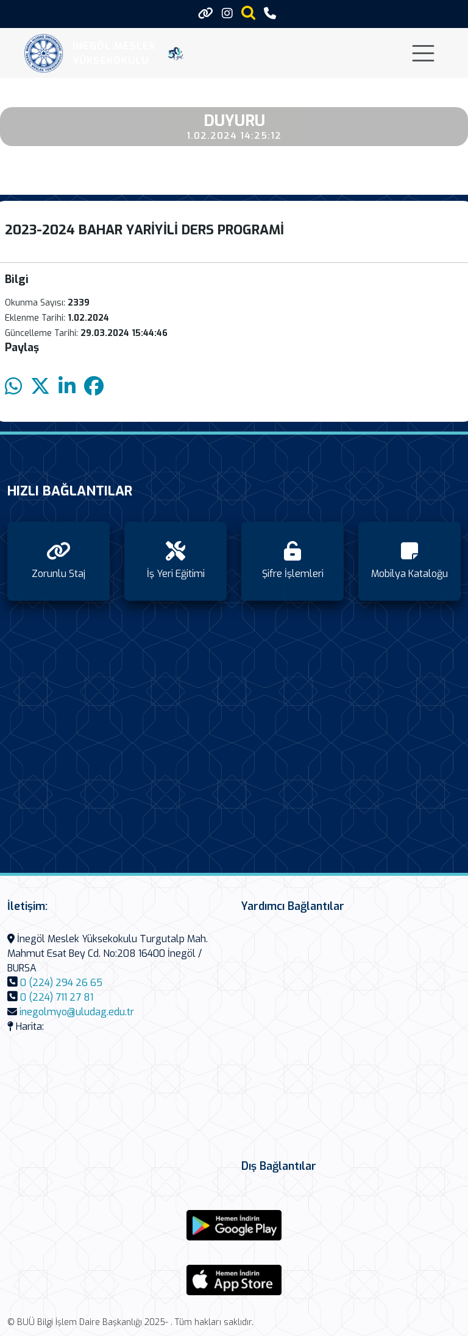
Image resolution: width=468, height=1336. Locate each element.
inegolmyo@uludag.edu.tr (77, 1011)
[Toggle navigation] (423, 53)
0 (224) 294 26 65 (61, 982)
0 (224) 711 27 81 (56, 997)
